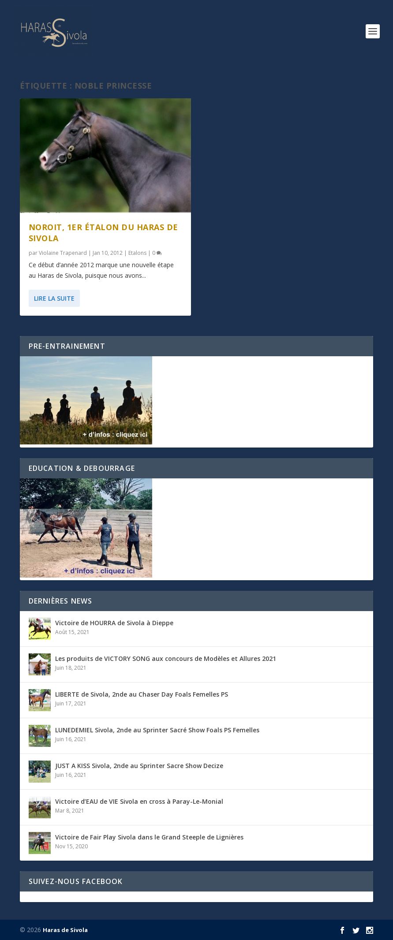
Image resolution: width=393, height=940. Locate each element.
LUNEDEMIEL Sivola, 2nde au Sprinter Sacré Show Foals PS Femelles (157, 730)
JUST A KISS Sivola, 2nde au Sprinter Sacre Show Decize (139, 765)
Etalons (137, 253)
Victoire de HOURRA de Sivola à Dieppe (114, 623)
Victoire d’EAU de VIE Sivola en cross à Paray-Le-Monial (139, 801)
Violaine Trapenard (63, 253)
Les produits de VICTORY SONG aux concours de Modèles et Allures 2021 (165, 658)
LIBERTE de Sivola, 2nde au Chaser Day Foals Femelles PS (141, 694)
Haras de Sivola (65, 930)
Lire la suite (54, 298)
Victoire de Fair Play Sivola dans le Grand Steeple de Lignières (149, 837)
